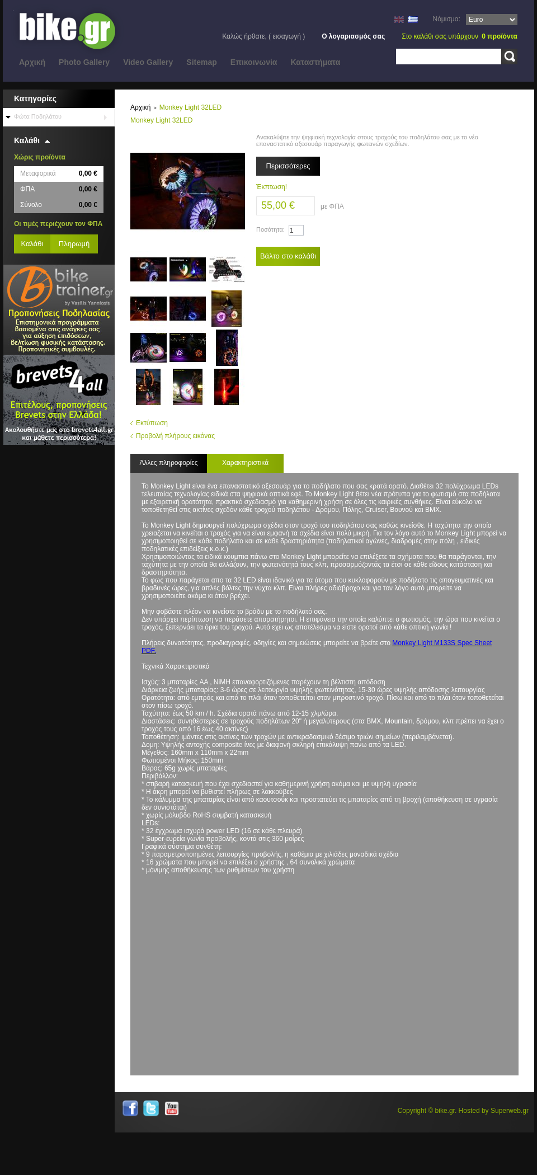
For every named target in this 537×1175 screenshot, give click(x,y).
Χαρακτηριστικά (245, 463)
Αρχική (32, 62)
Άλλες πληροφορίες (168, 463)
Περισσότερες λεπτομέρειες (288, 169)
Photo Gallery (84, 62)
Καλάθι (27, 140)
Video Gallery (148, 62)
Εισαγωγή (286, 36)
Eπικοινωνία (253, 62)
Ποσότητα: (270, 229)
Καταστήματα (315, 62)
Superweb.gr (510, 1111)
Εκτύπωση (152, 423)
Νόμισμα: (446, 19)
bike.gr (445, 1111)
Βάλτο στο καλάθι (288, 256)
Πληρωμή (74, 243)
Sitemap (201, 62)
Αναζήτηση (509, 56)
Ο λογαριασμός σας (353, 36)
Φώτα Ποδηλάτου (38, 116)
